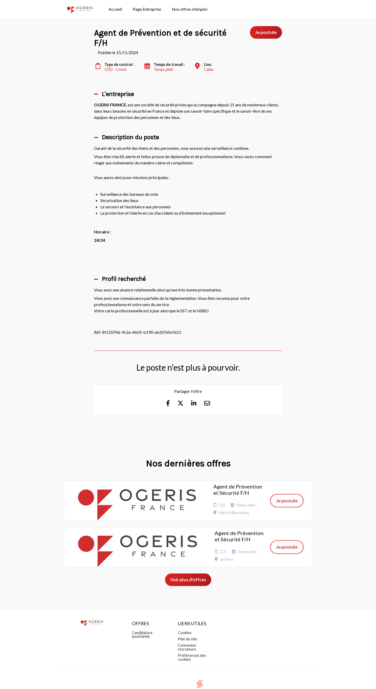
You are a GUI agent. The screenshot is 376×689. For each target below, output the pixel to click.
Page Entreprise (147, 9)
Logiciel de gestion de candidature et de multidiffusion (188, 679)
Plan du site (187, 611)
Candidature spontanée (142, 606)
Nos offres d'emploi (189, 9)
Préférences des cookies (192, 629)
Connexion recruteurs (187, 619)
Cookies (185, 604)
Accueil (115, 9)
